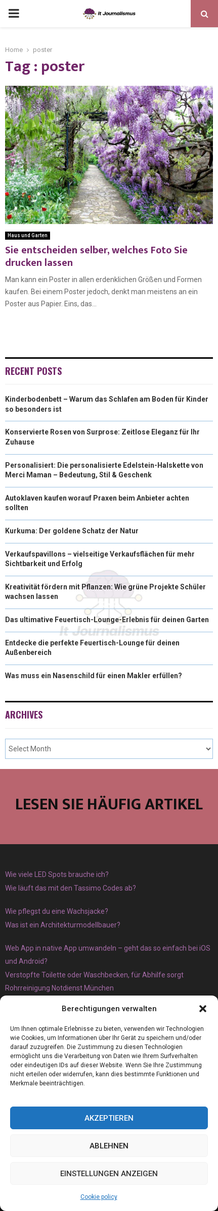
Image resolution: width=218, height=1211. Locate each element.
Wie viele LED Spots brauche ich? (57, 874)
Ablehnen (109, 1145)
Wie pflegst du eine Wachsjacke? (56, 911)
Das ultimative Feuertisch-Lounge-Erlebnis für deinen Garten (107, 620)
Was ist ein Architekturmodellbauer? (62, 925)
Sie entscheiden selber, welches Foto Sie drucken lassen (96, 256)
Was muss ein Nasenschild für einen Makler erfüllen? (93, 676)
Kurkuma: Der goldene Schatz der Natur (72, 531)
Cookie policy (98, 1196)
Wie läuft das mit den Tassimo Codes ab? (70, 888)
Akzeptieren (109, 1118)
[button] (203, 1009)
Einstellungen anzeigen (109, 1173)
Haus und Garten (28, 235)
